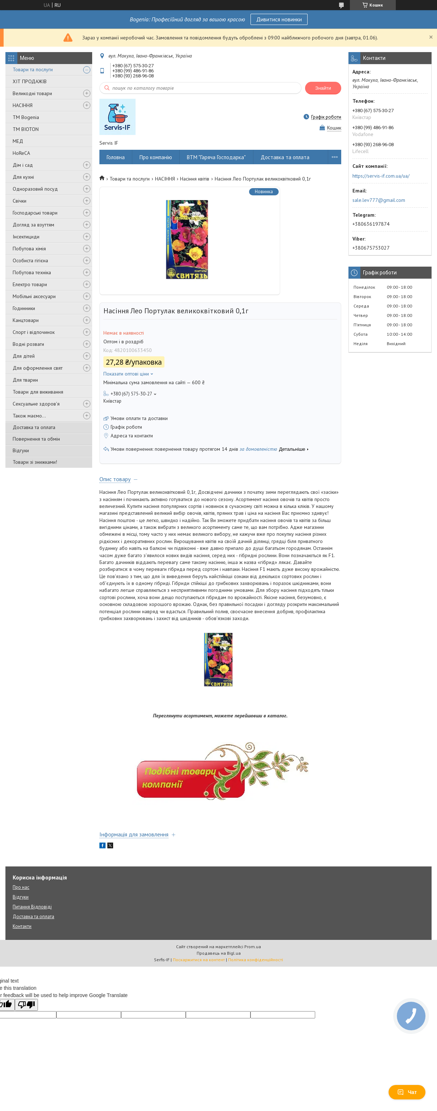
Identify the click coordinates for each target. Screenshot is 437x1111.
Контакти (22, 926)
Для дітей (24, 356)
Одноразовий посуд (35, 189)
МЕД (18, 141)
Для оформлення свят (38, 368)
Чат (407, 1092)
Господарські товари (35, 212)
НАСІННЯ (23, 105)
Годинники (24, 308)
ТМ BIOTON (26, 129)
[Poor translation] (26, 1005)
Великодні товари (32, 93)
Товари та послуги (33, 69)
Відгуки (21, 450)
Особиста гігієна (30, 260)
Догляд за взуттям (33, 224)
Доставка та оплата (34, 427)
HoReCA (21, 153)
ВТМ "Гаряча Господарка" (216, 157)
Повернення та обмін (36, 439)
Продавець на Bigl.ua (219, 953)
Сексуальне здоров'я (36, 403)
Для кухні (23, 177)
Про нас (21, 887)
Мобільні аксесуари (34, 296)
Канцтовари (26, 320)
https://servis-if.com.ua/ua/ (381, 176)
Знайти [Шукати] (323, 88)
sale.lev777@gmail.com (378, 200)
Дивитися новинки (279, 19)
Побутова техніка (32, 272)
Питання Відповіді (32, 907)
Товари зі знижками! (35, 462)
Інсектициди (26, 236)
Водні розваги (28, 344)
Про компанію (156, 157)
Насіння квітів (194, 178)
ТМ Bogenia (26, 117)
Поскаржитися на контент (199, 959)
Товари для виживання (38, 392)
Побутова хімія (29, 248)
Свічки (19, 201)
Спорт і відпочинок (34, 332)
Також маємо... (29, 415)
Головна (116, 157)
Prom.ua (252, 946)
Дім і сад (23, 165)
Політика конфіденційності (255, 959)
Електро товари (30, 284)
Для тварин (25, 380)
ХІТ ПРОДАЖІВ (30, 81)
